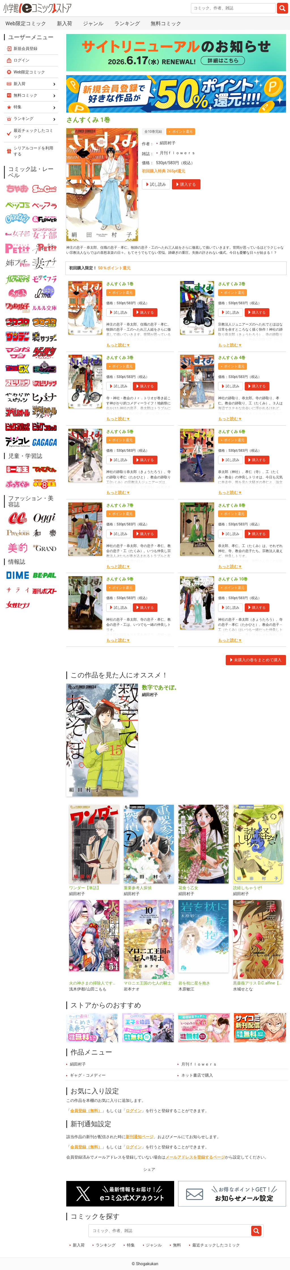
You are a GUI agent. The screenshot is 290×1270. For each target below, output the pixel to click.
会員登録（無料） (86, 1119)
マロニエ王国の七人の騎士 (147, 991)
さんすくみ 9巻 (119, 587)
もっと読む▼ (118, 353)
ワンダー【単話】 (85, 895)
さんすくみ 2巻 (231, 292)
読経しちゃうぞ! (247, 895)
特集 (131, 1253)
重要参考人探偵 (138, 895)
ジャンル (93, 23)
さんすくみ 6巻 (231, 439)
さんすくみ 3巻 (119, 366)
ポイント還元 (182, 132)
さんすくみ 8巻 (231, 513)
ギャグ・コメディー (88, 1083)
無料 (177, 1253)
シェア (149, 1177)
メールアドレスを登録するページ (195, 1165)
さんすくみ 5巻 (119, 439)
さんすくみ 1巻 (119, 292)
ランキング (127, 23)
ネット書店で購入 (197, 1083)
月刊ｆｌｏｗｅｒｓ (177, 153)
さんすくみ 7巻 (119, 513)
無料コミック (166, 23)
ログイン (134, 1119)
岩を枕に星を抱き (194, 991)
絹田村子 (168, 143)
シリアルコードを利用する (33, 151)
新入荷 (64, 23)
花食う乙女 (188, 895)
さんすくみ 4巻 (231, 366)
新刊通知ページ (139, 1145)
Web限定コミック (25, 23)
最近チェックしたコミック (216, 1253)
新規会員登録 (25, 48)
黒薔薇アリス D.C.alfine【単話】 (258, 991)
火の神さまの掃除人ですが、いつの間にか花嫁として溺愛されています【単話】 (94, 991)
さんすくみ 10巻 (233, 587)
